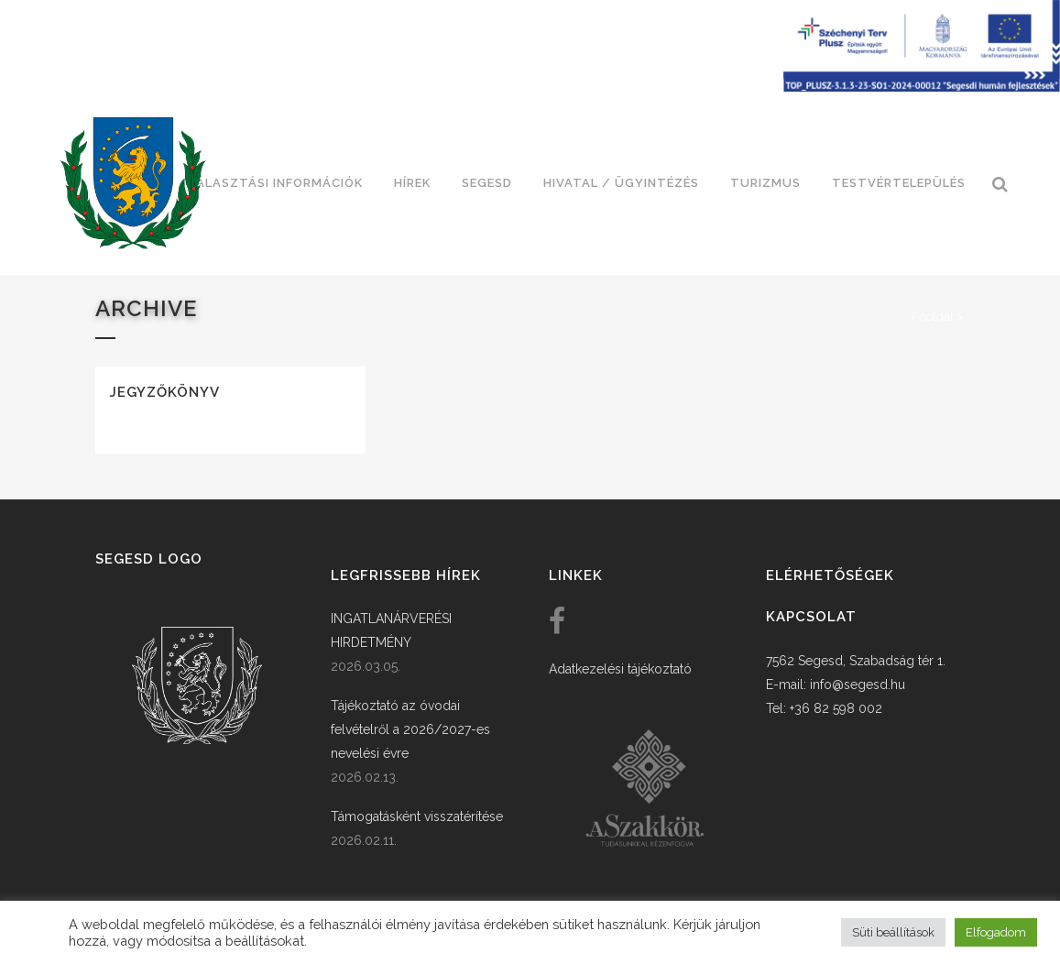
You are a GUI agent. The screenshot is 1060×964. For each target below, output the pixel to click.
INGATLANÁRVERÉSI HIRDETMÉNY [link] (391, 630)
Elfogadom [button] (996, 932)
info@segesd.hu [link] (857, 684)
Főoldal (933, 316)
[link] (132, 183)
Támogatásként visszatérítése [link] (417, 816)
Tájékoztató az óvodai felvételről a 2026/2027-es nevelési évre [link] (410, 729)
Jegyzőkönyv (164, 392)
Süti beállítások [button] (893, 932)
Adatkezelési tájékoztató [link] (620, 669)
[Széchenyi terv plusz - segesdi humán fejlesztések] (921, 87)
